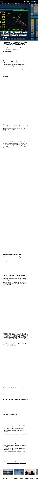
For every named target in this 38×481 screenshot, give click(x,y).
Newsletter (28, 1)
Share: (4, 463)
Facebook (9, 463)
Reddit (20, 463)
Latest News (4, 3)
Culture (24, 3)
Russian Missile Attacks (10, 461)
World (16, 3)
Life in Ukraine (20, 3)
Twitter (17, 463)
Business (27, 3)
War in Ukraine (9, 3)
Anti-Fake (13, 3)
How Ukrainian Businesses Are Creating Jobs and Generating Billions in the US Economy (8, 478)
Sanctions (17, 461)
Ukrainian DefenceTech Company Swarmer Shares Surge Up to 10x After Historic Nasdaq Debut (18, 478)
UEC (3, 278)
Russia (14, 461)
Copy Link (24, 463)
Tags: (4, 461)
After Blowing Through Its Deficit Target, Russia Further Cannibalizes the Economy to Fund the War (29, 478)
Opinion (30, 3)
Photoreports (34, 3)
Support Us (33, 1)
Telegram (13, 463)
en (25, 1)
